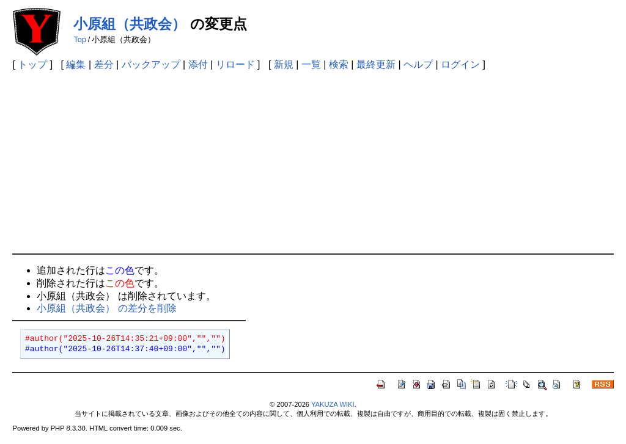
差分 (104, 64)
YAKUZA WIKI (333, 404)
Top (79, 39)
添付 (198, 64)
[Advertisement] (313, 161)
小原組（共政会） (129, 24)
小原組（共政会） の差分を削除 (106, 308)
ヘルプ (418, 64)
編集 (76, 64)
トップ (32, 64)
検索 (338, 64)
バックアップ (151, 64)
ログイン (460, 64)
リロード (235, 64)
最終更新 (376, 64)
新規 (283, 64)
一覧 (311, 64)
